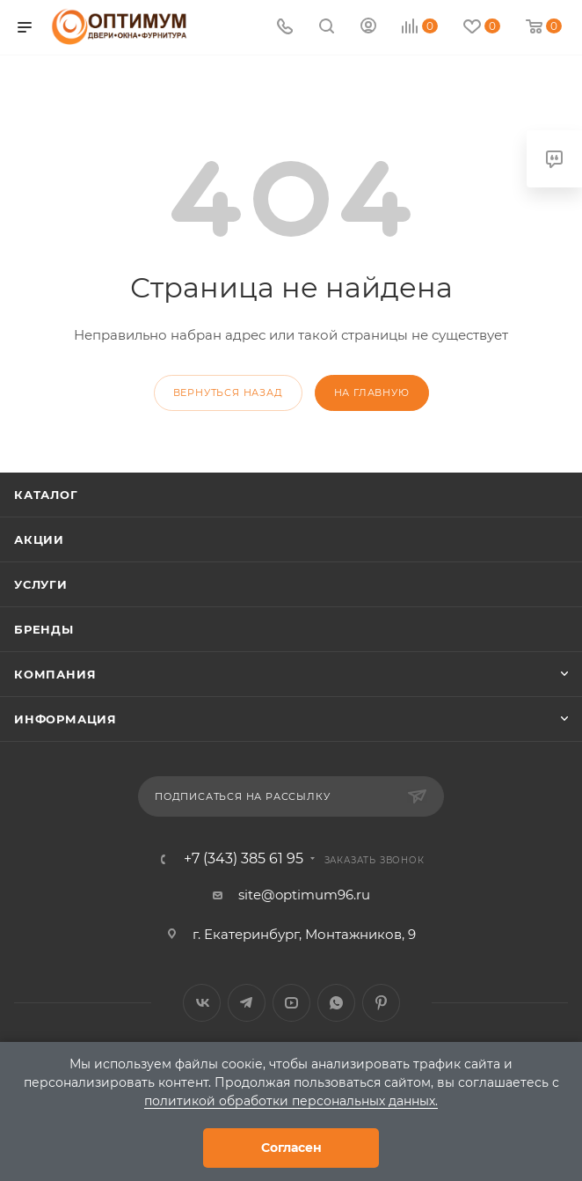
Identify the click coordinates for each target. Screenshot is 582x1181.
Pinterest (381, 1003)
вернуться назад (228, 392)
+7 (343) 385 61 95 (243, 859)
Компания (55, 674)
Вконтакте (202, 1003)
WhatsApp (336, 1003)
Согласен (291, 1147)
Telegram (247, 1003)
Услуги (41, 584)
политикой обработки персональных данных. (291, 1101)
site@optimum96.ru (304, 894)
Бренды (44, 629)
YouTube (291, 1003)
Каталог (46, 495)
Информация (65, 719)
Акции (39, 539)
